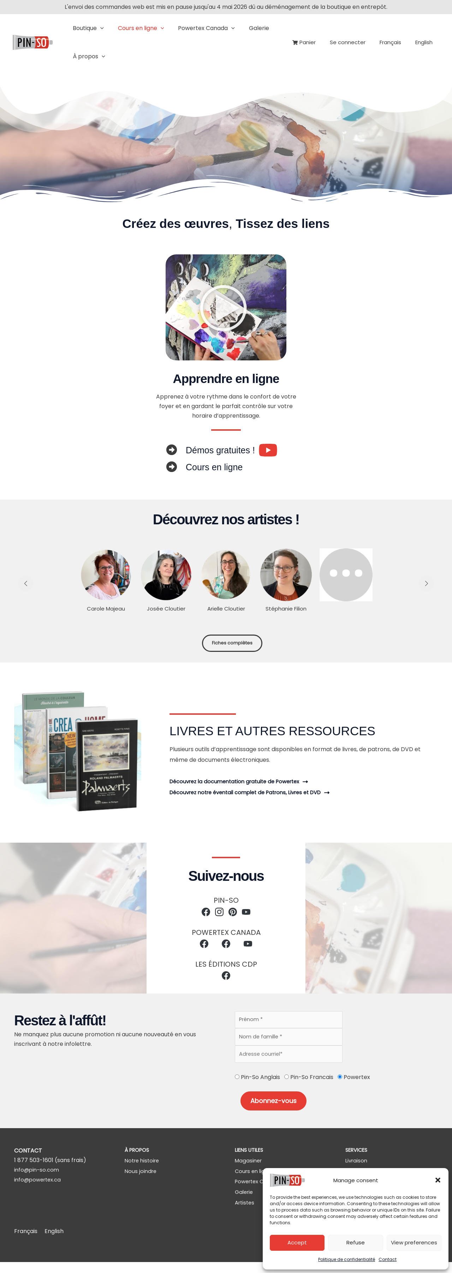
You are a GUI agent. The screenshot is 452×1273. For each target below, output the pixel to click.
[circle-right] (172, 450)
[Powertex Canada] (260, 1190)
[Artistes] (245, 1213)
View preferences (414, 1242)
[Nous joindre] (141, 1179)
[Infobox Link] (232, 450)
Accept (297, 1242)
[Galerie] (245, 1202)
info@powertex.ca (39, 1185)
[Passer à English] (426, 42)
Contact (388, 1259)
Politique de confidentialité (346, 1259)
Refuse (355, 1242)
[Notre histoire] (143, 1168)
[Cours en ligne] (254, 1179)
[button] (437, 1180)
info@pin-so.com (38, 1176)
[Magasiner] (249, 1168)
